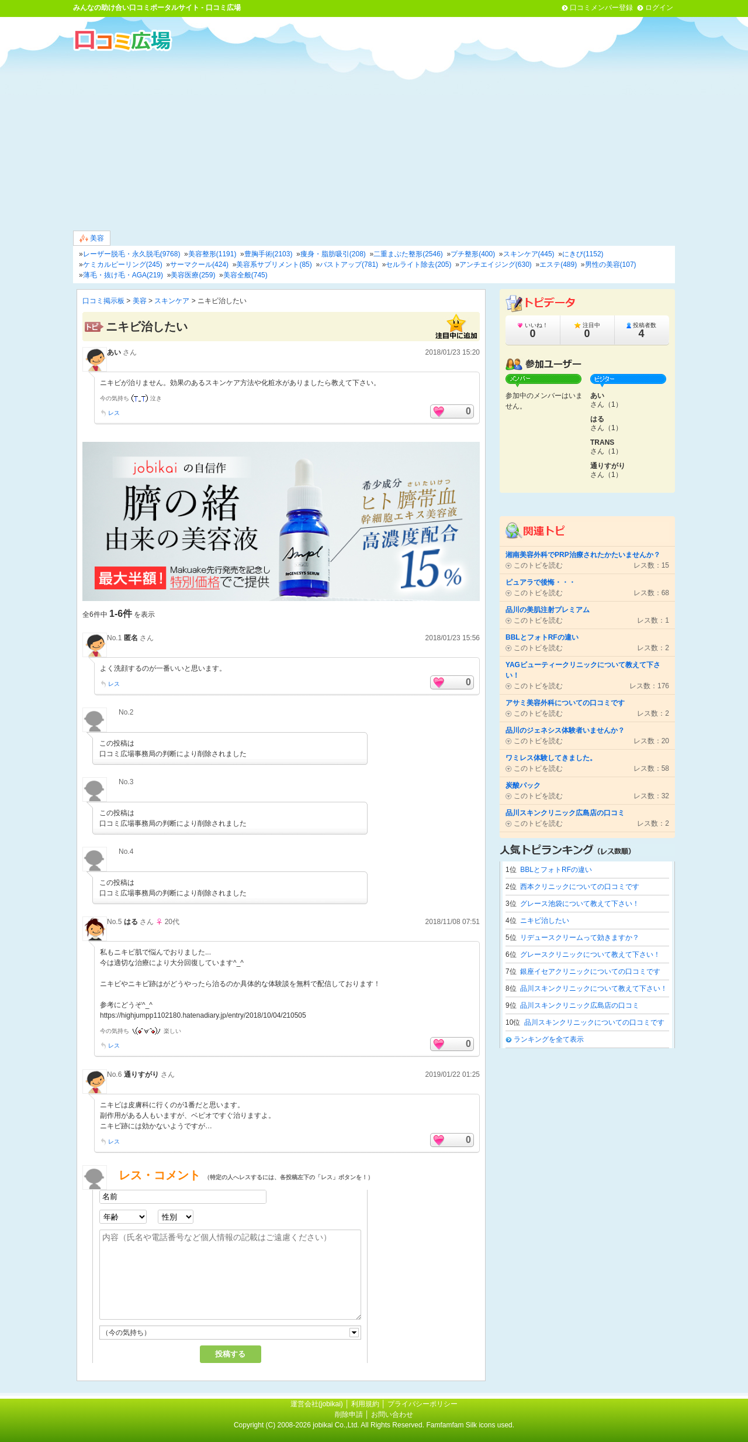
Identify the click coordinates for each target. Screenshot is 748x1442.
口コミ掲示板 (103, 301)
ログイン (659, 8)
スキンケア (171, 301)
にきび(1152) (583, 254)
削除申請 (349, 1414)
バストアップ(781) (349, 264)
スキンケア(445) (529, 254)
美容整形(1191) (212, 254)
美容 (91, 238)
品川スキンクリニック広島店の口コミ (579, 1005)
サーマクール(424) (199, 264)
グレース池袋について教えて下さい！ (579, 903)
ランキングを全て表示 (549, 1039)
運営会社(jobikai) (317, 1404)
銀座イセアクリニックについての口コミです (590, 971)
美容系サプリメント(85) (273, 264)
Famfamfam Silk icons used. (470, 1425)
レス (114, 413)
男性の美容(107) (610, 264)
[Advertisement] (374, 140)
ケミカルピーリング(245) (122, 264)
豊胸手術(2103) (268, 254)
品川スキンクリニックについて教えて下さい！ (593, 988)
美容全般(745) (245, 275)
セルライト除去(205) (418, 264)
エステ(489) (558, 264)
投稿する (230, 1354)
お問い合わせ (392, 1414)
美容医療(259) (193, 275)
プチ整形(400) (473, 254)
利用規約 (365, 1404)
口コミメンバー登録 (601, 8)
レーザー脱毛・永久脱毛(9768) (132, 254)
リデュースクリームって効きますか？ (579, 937)
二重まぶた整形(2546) (408, 254)
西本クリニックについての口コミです (579, 887)
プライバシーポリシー (422, 1404)
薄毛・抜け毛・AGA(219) (123, 275)
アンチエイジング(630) (495, 264)
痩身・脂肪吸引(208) (333, 254)
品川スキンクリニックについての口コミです (594, 1022)
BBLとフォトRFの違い (556, 870)
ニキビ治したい (544, 920)
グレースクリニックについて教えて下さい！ (590, 954)
